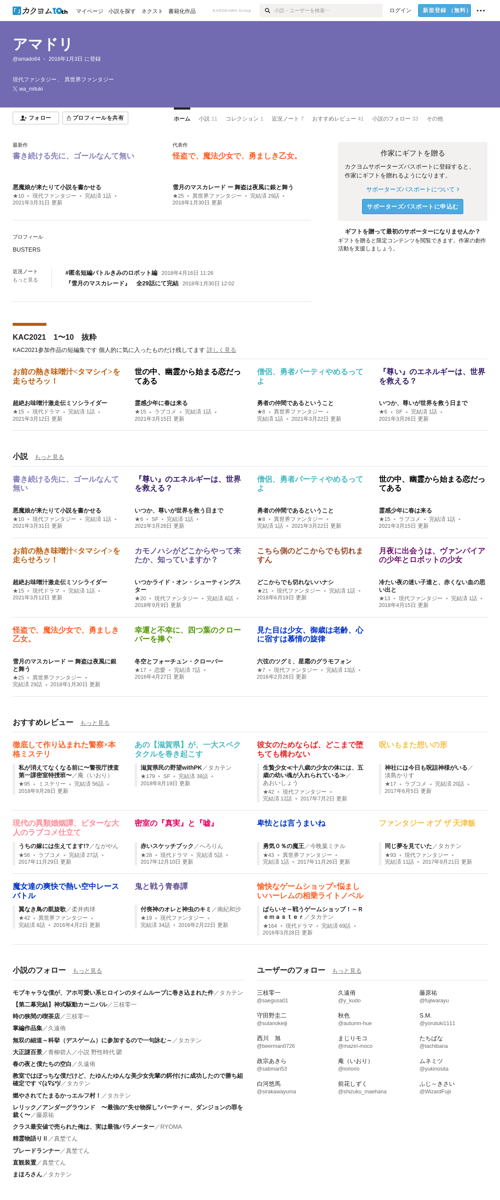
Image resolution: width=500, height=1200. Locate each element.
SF (399, 412)
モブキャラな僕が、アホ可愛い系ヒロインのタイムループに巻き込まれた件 (113, 992)
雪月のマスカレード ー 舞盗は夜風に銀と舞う (233, 187)
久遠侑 (57, 1028)
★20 (140, 598)
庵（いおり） (95, 775)
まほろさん (27, 1174)
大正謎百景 (27, 1052)
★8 (261, 412)
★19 (146, 918)
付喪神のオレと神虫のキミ (176, 909)
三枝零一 (125, 1004)
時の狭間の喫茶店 (36, 1016)
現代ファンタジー (54, 196)
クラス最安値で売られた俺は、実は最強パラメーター (83, 1126)
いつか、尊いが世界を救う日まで (423, 403)
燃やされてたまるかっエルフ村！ (57, 1095)
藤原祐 (45, 1114)
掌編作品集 (27, 1028)
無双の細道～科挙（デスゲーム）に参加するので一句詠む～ (92, 1040)
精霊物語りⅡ (30, 1138)
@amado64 (26, 59)
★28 (146, 855)
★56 (24, 855)
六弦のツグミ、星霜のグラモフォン (304, 661)
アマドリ (43, 44)
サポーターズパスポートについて (412, 189)
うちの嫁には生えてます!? (54, 846)
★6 (383, 412)
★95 (24, 784)
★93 (390, 855)
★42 (268, 792)
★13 (384, 598)
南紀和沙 (229, 909)
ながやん (107, 846)
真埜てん (66, 1138)
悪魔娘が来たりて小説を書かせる (57, 187)
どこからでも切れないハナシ (295, 582)
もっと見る (25, 279)
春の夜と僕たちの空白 (42, 1063)
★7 (261, 670)
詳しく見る (221, 349)
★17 (140, 670)
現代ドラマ (46, 412)
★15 (18, 412)
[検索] (266, 10)
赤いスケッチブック (167, 846)
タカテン (220, 767)
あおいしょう (280, 782)
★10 (18, 196)
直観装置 (24, 1162)
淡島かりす (399, 775)
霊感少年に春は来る (161, 403)
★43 (268, 855)
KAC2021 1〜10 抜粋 (55, 337)
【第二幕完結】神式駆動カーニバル (60, 1004)
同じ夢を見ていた (408, 846)
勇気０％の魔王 (283, 846)
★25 (178, 196)
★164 (270, 926)
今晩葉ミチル (328, 846)
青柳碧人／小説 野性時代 (81, 1052)
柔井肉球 (83, 909)
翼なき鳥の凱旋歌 (42, 909)
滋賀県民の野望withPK (171, 767)
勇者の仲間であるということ (295, 403)
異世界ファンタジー (217, 196)
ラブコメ (165, 412)
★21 (262, 591)
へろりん (211, 846)
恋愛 (159, 670)
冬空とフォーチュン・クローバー (179, 661)
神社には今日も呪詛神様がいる (426, 767)
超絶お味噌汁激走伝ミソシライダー (60, 403)
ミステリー (52, 784)
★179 (148, 776)
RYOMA (171, 1126)
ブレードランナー (36, 1150)
